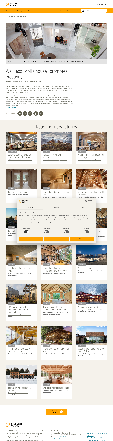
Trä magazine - (16, 16)
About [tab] (83, 207)
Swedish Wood (12, 4)
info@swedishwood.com (59, 439)
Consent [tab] (30, 207)
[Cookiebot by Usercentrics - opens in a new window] (86, 201)
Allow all (82, 239)
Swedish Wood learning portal (96, 440)
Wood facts (9, 11)
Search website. (83, 11)
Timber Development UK (94, 438)
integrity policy (34, 222)
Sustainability (47, 11)
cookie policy (46, 222)
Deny (31, 239)
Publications (60, 11)
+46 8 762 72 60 (61, 437)
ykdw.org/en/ (12, 107)
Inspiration (36, 11)
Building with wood (23, 11)
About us (70, 11)
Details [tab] (56, 207)
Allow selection (56, 239)
